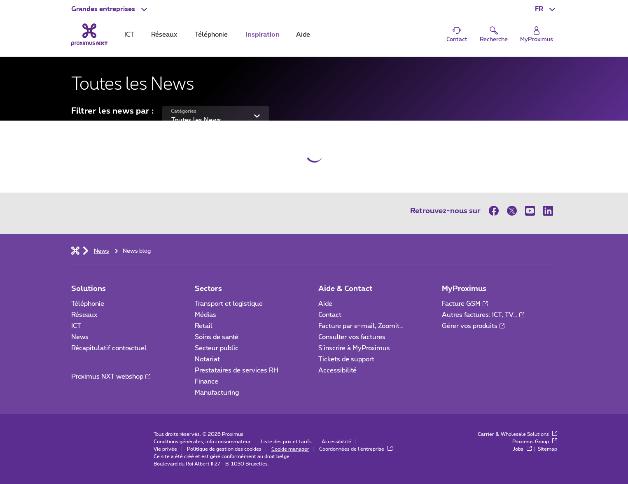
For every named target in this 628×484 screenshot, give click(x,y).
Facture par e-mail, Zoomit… (361, 326)
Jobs (522, 449)
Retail (203, 326)
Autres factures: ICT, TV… (483, 315)
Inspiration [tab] (262, 34)
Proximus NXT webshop (110, 376)
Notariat (207, 359)
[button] (110, 9)
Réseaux (84, 315)
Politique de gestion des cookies (224, 449)
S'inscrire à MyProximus (355, 348)
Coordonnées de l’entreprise (355, 449)
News (80, 337)
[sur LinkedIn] (548, 211)
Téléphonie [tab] (211, 34)
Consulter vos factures (351, 337)
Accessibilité (337, 370)
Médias (205, 315)
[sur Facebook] (496, 211)
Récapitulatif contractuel (109, 348)
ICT (76, 326)
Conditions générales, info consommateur (202, 441)
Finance (206, 381)
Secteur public (216, 348)
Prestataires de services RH (236, 370)
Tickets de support (347, 359)
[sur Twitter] (512, 211)
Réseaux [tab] (164, 34)
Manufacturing (217, 392)
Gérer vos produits (473, 326)
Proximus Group (534, 441)
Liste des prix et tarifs (286, 441)
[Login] (536, 34)
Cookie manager (290, 449)
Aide (325, 303)
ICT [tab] (129, 34)
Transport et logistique (229, 303)
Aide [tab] (303, 34)
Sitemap (547, 449)
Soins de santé (216, 337)
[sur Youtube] (530, 211)
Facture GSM (465, 303)
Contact (329, 315)
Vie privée (165, 449)
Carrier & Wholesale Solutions (517, 434)
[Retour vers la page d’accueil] (89, 34)
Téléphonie (87, 303)
